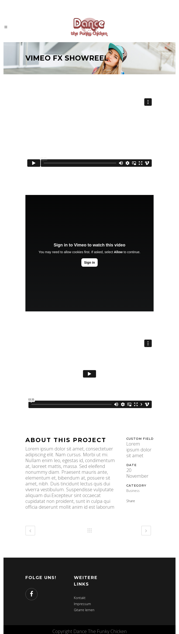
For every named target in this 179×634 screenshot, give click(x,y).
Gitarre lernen (84, 610)
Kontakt (80, 598)
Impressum (82, 604)
